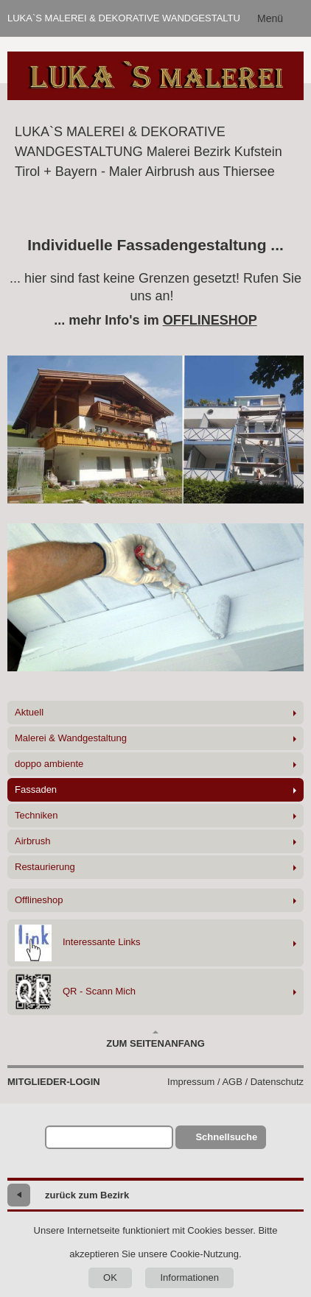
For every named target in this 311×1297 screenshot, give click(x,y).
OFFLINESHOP (210, 320)
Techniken (36, 815)
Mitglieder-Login (53, 1081)
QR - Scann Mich (75, 992)
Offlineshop (39, 899)
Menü (270, 18)
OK (110, 1277)
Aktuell (29, 712)
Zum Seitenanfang (155, 1039)
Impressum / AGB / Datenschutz (235, 1081)
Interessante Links (78, 943)
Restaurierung (45, 866)
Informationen (189, 1277)
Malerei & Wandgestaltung (71, 737)
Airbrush (32, 841)
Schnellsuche (226, 1136)
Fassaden (36, 789)
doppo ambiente (49, 763)
